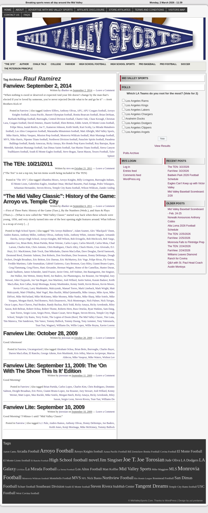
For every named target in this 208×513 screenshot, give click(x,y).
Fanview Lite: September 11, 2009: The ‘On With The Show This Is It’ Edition (54, 368)
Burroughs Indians (104, 179)
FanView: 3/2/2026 (178, 170)
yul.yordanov (196, 500)
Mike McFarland (24, 296)
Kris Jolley (79, 353)
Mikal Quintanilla (72, 292)
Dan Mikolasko (52, 251)
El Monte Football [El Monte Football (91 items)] (189, 451)
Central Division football (61, 118)
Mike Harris (12, 135)
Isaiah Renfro (31, 127)
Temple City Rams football (66, 187)
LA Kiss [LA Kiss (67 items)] (21, 469)
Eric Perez (37, 390)
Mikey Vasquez (28, 135)
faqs (27, 15)
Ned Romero (41, 300)
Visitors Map (176, 9)
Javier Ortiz (63, 271)
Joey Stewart (86, 390)
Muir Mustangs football (102, 135)
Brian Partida (40, 243)
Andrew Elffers (51, 110)
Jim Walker (16, 275)
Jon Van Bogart (39, 280)
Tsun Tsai (40, 325)
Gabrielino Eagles (37, 183)
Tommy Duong (72, 321)
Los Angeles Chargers (139, 114)
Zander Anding (107, 187)
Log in (126, 166)
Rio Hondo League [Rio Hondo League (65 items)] (143, 478)
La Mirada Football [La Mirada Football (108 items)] (41, 469)
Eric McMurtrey (68, 259)
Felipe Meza (16, 127)
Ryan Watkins (95, 308)
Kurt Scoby (85, 127)
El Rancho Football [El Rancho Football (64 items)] (40, 460)
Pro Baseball (147, 64)
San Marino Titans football (85, 147)
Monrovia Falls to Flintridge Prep (186, 242)
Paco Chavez (25, 304)
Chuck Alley (71, 247)
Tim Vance (40, 321)
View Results (162, 145)
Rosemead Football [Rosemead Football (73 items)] (163, 478)
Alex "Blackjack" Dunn (102, 230)
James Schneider (32, 271)
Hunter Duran (107, 267)
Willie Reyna (91, 325)
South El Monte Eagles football (46, 151)
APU (79, 110)
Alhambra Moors (50, 179)
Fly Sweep (108, 259)
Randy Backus (54, 304)
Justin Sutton (84, 280)
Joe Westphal (102, 275)
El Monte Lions (19, 183)
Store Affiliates (120, 9)
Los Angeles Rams (137, 100)
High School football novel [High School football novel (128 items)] (74, 459)
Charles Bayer (107, 349)
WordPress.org (131, 179)
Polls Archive (131, 153)
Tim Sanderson (25, 321)
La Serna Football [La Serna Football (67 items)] (66, 469)
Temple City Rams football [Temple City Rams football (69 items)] (183, 486)
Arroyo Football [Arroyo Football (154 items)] (56, 451)
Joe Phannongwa (72, 275)
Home (7, 9)
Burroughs (42, 118)
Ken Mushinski (65, 353)
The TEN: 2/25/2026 (179, 233)
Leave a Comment (105, 90)
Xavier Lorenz (107, 325)
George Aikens (48, 353)
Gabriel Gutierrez (54, 263)
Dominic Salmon (32, 255)
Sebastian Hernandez (24, 187)
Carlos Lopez (71, 243)
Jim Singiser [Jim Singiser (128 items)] (111, 459)
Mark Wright (101, 288)
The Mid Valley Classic (91, 317)
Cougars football (17, 122)
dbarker (65, 90)
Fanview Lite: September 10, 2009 (43, 407)
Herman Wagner (65, 267)
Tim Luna (109, 317)
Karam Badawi (100, 280)
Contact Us (11, 15)
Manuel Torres (69, 288)
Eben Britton (67, 122)
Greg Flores (33, 267)
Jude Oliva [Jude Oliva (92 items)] (172, 460)
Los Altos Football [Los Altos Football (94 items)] (88, 469)
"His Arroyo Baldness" (61, 230)
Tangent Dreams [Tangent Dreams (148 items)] (151, 486)
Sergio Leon (30, 312)
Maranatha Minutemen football (63, 131)
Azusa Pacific (37, 114)
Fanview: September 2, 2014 (37, 86)
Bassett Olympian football (58, 114)
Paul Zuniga (89, 183)
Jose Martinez (55, 280)
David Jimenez (35, 122)
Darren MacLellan (71, 251)
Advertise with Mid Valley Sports (50, 9)
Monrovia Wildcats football (74, 135)
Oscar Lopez (10, 304)
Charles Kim (23, 247)
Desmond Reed (14, 255)
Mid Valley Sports (105, 131)
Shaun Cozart (58, 312)
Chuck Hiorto (86, 247)
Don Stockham (63, 255)
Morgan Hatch (25, 300)
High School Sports (122, 64)
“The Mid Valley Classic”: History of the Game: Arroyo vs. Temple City (59, 199)
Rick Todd (68, 304)
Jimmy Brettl (42, 275)
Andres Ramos (11, 234)
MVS (6, 139)
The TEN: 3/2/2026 (178, 166)
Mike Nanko (74, 296)
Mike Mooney (59, 296)
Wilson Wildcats (89, 187)
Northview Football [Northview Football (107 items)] (118, 478)
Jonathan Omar (55, 183)
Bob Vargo (108, 238)
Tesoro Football (100, 151)
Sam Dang (108, 308)
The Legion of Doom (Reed (63, 317)
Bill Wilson (63, 238)
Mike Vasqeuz (79, 357)
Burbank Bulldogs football (21, 118)
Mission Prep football (48, 135)
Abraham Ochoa (65, 349)
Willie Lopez (77, 325)
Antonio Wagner (95, 234)
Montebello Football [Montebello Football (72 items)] (60, 478)
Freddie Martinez (17, 263)
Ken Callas (25, 284)
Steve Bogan (69, 151)
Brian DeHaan (106, 114)
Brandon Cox (13, 243)
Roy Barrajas (101, 143)
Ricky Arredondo (99, 304)
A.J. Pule (43, 423)
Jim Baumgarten (91, 271)
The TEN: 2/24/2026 (179, 246)
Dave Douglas (89, 251)
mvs (68, 168)
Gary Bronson (72, 263)
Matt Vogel (42, 292)
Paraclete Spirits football (91, 139)
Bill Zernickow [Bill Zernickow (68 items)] (135, 451)
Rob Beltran (19, 308)
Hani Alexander (48, 267)
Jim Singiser (107, 271)
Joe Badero (56, 275)
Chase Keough (96, 118)
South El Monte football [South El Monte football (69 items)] (77, 486)
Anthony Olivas (68, 110)
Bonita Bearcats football (85, 114)
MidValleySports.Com (142, 500)
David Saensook (105, 251)
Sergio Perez (43, 312)
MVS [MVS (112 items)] (76, 478)
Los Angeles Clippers (139, 127)
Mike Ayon (102, 292)
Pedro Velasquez (105, 183)
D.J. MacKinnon (22, 251)
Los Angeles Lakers (138, 109)
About (20, 9)
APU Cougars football (94, 110)
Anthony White (78, 234)
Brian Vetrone (56, 243)
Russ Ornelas (80, 308)
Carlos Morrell (86, 243)
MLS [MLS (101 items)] (173, 469)
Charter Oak (81, 118)
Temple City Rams (25, 317)
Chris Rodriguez (55, 247)
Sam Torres (16, 312)
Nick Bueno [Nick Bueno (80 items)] (94, 478)
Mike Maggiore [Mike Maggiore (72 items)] (160, 469)
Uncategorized (34, 349)
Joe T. (42, 127)
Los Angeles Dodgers (139, 123)
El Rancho (34, 353)
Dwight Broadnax (22, 259)
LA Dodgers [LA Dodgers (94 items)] (189, 460)
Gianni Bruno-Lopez (103, 263)
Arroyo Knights (68, 179)
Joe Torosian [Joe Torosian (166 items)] (150, 460)
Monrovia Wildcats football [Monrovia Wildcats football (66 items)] (35, 478)
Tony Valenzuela (105, 321)
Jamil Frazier (48, 271)
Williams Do (62, 325)
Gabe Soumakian (35, 263)
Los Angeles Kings (137, 105)
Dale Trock (37, 251)
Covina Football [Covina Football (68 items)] (168, 451)
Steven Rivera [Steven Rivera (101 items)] (101, 486)
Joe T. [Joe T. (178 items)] (129, 459)
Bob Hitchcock (94, 238)
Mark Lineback (86, 288)
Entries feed (130, 170)
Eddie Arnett (81, 122)
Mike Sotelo (102, 296)
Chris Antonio (38, 247)
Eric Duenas (52, 259)
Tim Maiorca (10, 321)
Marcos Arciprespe (96, 353)
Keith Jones (55, 427)
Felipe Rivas (95, 259)
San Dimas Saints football (57, 147)
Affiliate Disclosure (90, 9)
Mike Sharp (88, 296)
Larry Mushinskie (39, 288)
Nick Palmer (93, 300)
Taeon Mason (84, 151)
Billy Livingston (85, 179)
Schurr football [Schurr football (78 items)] (26, 486)
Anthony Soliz (61, 234)
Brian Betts (26, 243)
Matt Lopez (24, 394)
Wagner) (50, 325)
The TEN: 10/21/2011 (27, 164)
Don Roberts (48, 255)
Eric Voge (83, 259)
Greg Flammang (17, 267)
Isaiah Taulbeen (14, 271)
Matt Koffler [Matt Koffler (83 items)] (110, 469)
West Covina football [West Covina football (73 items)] (27, 493)
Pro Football (168, 64)
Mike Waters (94, 357)
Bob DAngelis (77, 238)
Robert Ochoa (33, 308)
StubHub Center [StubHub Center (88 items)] (123, 486)
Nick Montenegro (76, 300)
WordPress (170, 500)
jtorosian (66, 337)
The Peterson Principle (18, 68)
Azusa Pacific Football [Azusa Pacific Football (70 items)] (115, 451)
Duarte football (52, 122)
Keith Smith (72, 127)
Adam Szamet (81, 230)
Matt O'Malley (27, 292)
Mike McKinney (43, 296)
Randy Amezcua (36, 143)
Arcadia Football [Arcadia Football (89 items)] (28, 451)
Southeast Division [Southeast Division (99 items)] (50, 486)
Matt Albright (87, 131)
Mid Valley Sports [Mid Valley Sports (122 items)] (135, 468)
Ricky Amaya (53, 143)
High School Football (92, 64)
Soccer (185, 64)
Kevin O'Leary (20, 288)
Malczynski (55, 288)
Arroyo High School (28, 238)
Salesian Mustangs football (28, 147)
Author (24, 64)
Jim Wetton (29, 275)
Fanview (70, 64)
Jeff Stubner (76, 271)
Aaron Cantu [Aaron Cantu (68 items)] (9, 451)
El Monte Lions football (101, 122)
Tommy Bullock (55, 321)
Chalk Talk (39, 64)
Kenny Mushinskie (59, 284)
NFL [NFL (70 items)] (84, 478)
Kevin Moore (107, 284)
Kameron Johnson (55, 127)
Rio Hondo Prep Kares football (77, 143)
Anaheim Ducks (135, 118)
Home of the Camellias (87, 267)
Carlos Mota (101, 243)
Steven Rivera (44, 187)
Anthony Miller (28, 234)
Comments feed (132, 175)
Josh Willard (70, 280)
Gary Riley (85, 263)
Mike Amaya (88, 292)
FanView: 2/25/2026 (179, 238)
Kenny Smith (77, 284)
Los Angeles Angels (138, 131)
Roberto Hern (65, 308)
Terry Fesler (42, 317)
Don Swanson (80, 255)
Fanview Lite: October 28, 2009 (40, 333)
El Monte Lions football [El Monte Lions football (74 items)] (16, 460)
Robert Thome (49, 308)
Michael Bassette (73, 183)
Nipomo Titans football (36, 139)
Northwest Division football (63, 139)
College (56, 64)
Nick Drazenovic (57, 300)
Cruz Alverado (101, 247)
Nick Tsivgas (107, 300)
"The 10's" (9, 64)
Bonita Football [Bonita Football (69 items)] (151, 451)
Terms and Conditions (149, 9)
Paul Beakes (39, 304)
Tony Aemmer (88, 321)
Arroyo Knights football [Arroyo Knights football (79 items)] (88, 451)
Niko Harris (16, 139)
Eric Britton (39, 259)
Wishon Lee (108, 357)
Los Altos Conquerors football (30, 131)
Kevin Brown (92, 284)
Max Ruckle (55, 292)
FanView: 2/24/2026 (179, 250)
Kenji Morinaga (40, 284)
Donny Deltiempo (97, 255)
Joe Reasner (88, 275)
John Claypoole (22, 280)
